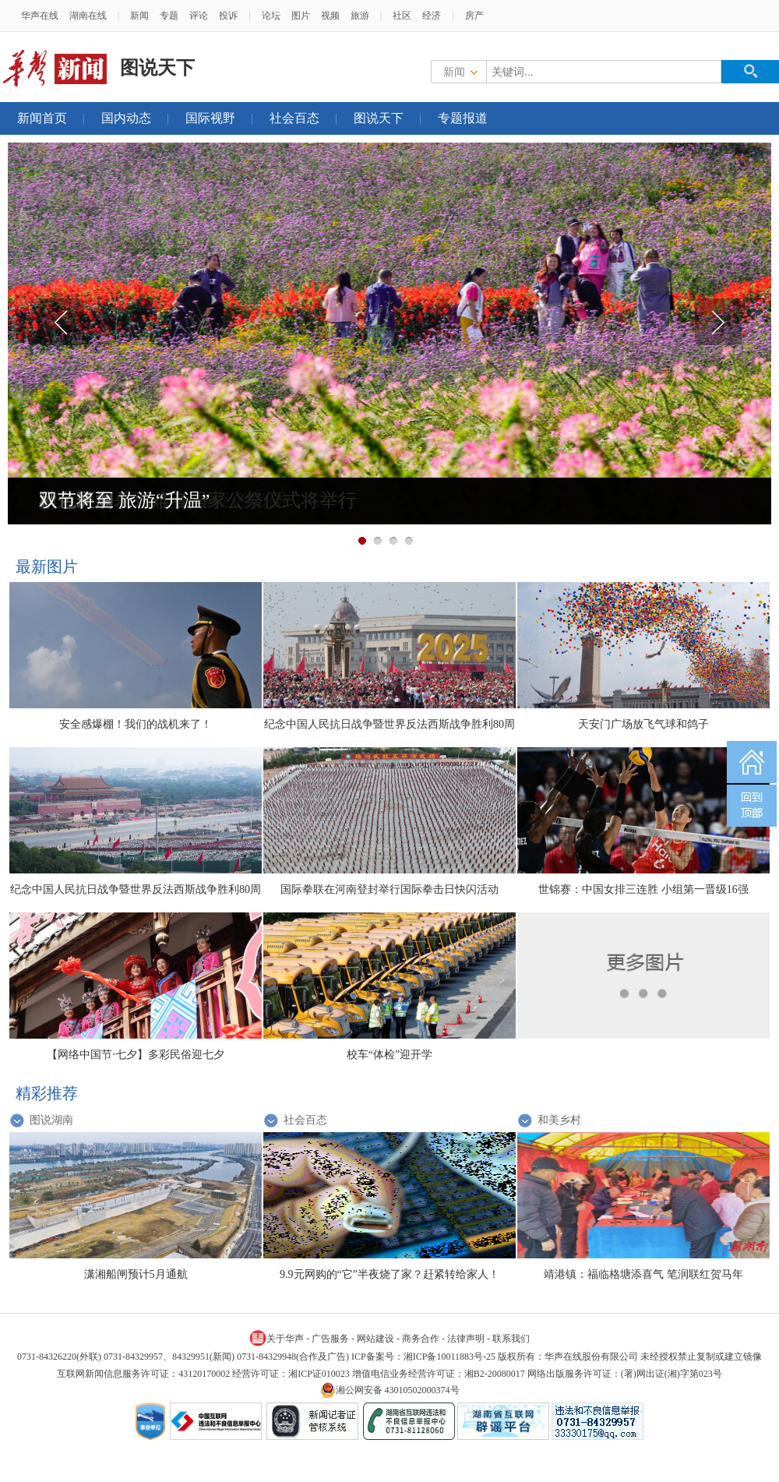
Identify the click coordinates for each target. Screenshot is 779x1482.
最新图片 (47, 566)
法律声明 (466, 1338)
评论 (198, 15)
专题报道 (463, 118)
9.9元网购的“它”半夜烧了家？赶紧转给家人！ (389, 1274)
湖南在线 (88, 15)
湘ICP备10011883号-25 (449, 1356)
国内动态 (126, 118)
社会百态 (294, 118)
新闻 (139, 15)
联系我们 (511, 1338)
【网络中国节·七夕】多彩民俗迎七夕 (135, 1054)
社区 (402, 15)
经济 (431, 15)
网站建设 (375, 1338)
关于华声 (276, 1337)
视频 (330, 15)
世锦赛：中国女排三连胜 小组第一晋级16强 (643, 889)
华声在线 (39, 15)
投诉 (228, 15)
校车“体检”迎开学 (389, 1054)
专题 (169, 15)
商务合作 (420, 1338)
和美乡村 (559, 1120)
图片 (300, 15)
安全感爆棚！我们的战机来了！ (135, 724)
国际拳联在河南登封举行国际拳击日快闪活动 (389, 889)
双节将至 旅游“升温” (124, 500)
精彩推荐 (47, 1093)
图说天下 (379, 118)
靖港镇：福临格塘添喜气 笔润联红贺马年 (643, 1274)
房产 (474, 15)
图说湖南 (51, 1120)
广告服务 (330, 1338)
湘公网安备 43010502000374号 (390, 1390)
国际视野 (210, 118)
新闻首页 (42, 118)
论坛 (271, 15)
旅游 (360, 15)
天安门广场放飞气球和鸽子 (643, 724)
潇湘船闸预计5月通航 (136, 1274)
